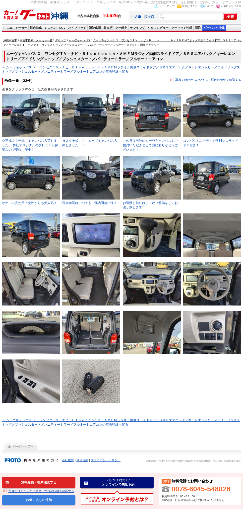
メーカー (21, 28)
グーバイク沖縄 (214, 28)
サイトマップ (166, 6)
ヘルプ (209, 6)
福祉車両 (95, 28)
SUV (62, 28)
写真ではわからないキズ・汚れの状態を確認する (208, 80)
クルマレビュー (158, 28)
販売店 (149, 17)
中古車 (7, 28)
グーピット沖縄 (181, 28)
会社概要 (68, 460)
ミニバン (51, 28)
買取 (198, 28)
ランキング (137, 28)
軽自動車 (36, 28)
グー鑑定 (121, 28)
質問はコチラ (189, 6)
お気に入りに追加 (231, 6)
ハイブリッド (77, 28)
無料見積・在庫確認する (39, 482)
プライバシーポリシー (106, 460)
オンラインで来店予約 (118, 482)
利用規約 (82, 460)
